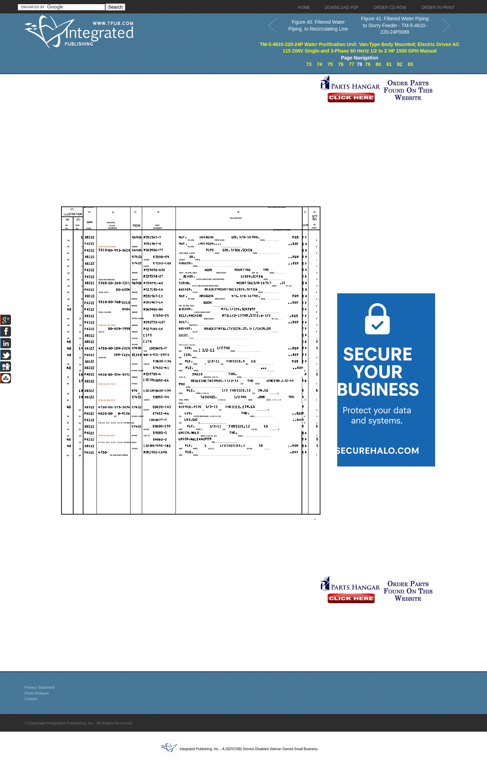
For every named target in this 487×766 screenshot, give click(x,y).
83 (410, 64)
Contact (30, 699)
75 (330, 64)
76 (341, 64)
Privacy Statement (39, 687)
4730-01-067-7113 (106, 384)
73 (309, 64)
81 (389, 64)
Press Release (36, 693)
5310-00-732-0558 (107, 247)
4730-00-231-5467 (106, 436)
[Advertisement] (170, 122)
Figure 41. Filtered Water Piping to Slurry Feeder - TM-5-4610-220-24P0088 (395, 25)
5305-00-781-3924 (107, 325)
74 (319, 64)
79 (368, 64)
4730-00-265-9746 (106, 400)
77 (351, 64)
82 (400, 64)
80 (378, 64)
